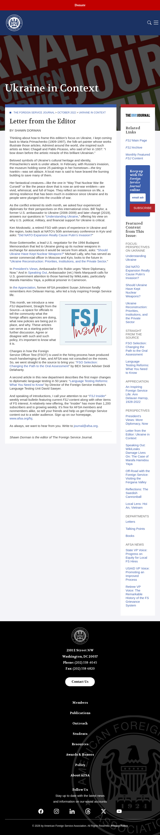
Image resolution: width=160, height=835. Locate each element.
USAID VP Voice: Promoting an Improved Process (138, 574)
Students (80, 734)
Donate (80, 5)
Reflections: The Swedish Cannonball (137, 492)
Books (130, 535)
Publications (80, 713)
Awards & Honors (80, 755)
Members (80, 703)
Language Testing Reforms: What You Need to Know (137, 367)
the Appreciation (24, 287)
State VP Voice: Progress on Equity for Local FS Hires (136, 555)
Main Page (136, 140)
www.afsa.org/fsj (21, 418)
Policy (80, 765)
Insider (97, 396)
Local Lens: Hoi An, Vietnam (136, 505)
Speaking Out (37, 272)
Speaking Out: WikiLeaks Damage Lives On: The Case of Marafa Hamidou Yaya (137, 454)
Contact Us (80, 682)
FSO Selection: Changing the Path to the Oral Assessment (54, 364)
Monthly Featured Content (138, 156)
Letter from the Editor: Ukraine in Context (138, 434)
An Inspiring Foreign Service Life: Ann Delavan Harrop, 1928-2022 (137, 394)
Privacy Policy (119, 825)
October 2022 (66, 112)
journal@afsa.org (86, 426)
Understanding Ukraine (62, 216)
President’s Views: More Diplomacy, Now (137, 419)
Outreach (80, 723)
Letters (130, 521)
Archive (134, 147)
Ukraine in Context (92, 112)
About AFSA (80, 775)
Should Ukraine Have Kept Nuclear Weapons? (59, 252)
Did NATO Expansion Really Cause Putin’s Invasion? (55, 235)
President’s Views (25, 269)
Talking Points (135, 528)
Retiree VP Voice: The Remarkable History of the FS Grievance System (137, 596)
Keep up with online (136, 180)
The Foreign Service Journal (34, 112)
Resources (80, 744)
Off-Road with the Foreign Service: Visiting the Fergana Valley (138, 476)
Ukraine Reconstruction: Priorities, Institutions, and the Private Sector (58, 261)
